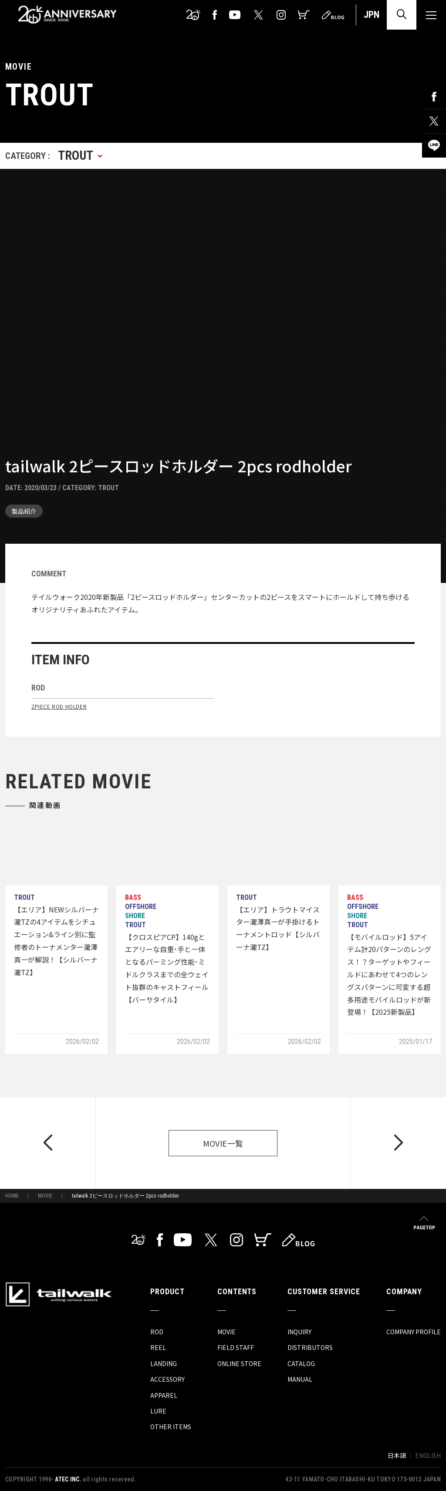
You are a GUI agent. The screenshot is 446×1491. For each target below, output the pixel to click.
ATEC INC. (68, 1479)
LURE (158, 1411)
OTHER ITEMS (170, 1426)
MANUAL (299, 1379)
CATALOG (301, 1363)
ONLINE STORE (239, 1363)
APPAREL (163, 1395)
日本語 (397, 1455)
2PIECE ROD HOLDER (59, 706)
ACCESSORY (167, 1379)
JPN (371, 14)
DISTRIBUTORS (310, 1347)
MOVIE (45, 1196)
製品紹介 (24, 511)
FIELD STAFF (235, 1347)
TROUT (108, 488)
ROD (156, 1331)
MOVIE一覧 (223, 1143)
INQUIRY (299, 1331)
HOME (12, 1196)
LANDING (163, 1363)
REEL (158, 1347)
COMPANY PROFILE (413, 1331)
